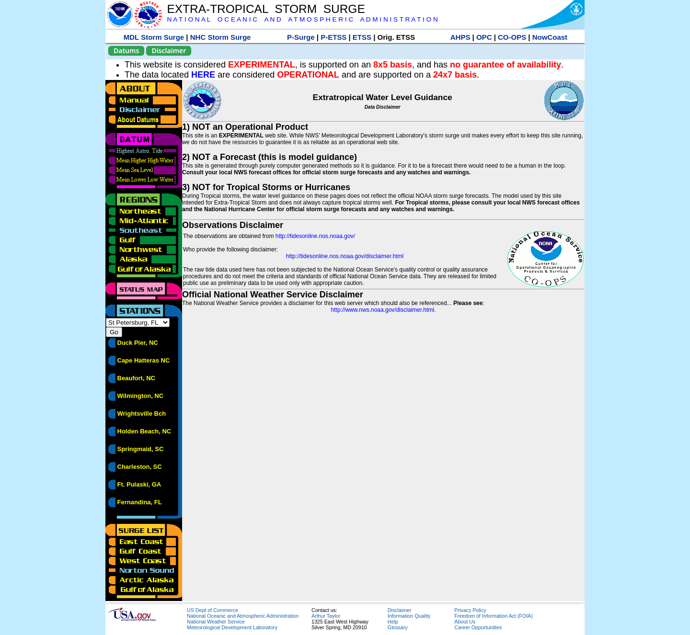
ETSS (362, 37)
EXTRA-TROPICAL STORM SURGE (266, 8)
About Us (464, 621)
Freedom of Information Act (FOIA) (493, 616)
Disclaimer (168, 50)
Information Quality (409, 616)
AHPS (460, 37)
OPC (484, 37)
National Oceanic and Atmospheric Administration (243, 616)
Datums (126, 50)
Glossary (398, 627)
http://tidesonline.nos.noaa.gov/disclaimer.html (344, 256)
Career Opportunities (478, 627)
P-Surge (301, 37)
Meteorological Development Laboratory (232, 627)
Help (393, 621)
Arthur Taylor (325, 616)
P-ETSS (333, 37)
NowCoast (549, 37)
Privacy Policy (470, 610)
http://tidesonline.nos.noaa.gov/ (315, 236)
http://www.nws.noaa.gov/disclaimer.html (382, 309)
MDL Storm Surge (154, 37)
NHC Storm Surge (220, 37)
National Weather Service (216, 621)
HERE (203, 74)
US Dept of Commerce (212, 610)
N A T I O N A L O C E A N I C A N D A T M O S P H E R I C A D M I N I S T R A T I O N (302, 19)
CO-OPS (512, 37)
